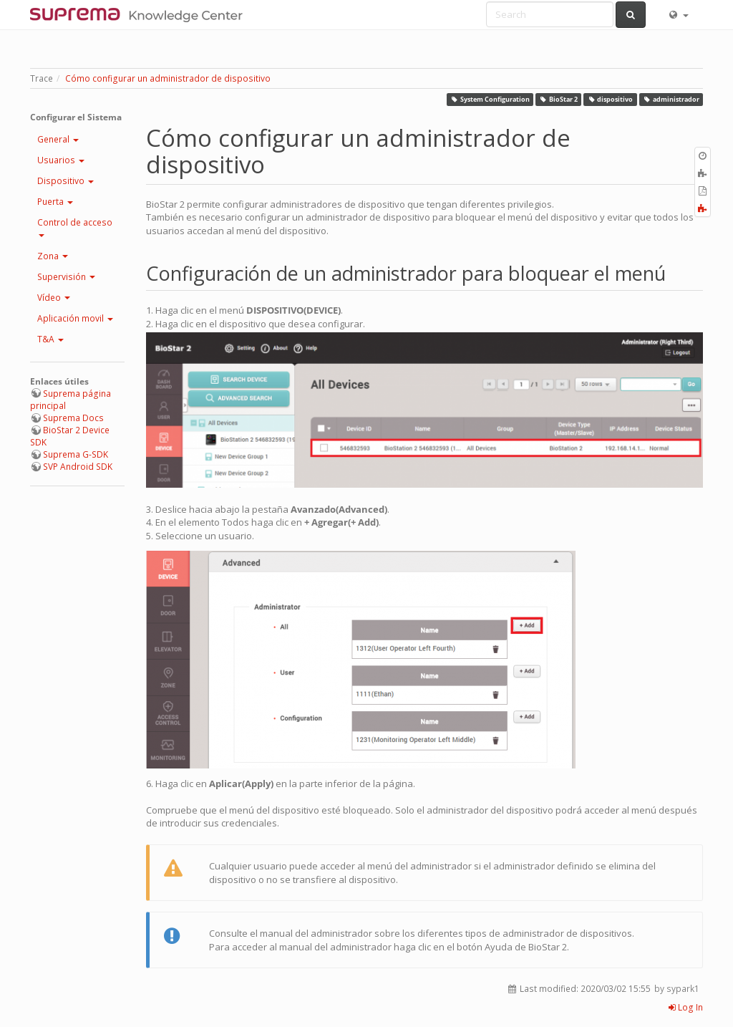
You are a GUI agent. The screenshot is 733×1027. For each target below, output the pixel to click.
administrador (671, 99)
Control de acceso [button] (74, 226)
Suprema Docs (73, 418)
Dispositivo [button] (65, 181)
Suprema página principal (70, 399)
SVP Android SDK (77, 467)
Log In (686, 1007)
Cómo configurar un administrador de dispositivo (168, 78)
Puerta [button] (55, 202)
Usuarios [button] (60, 160)
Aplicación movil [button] (75, 318)
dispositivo (611, 99)
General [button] (58, 139)
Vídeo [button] (53, 297)
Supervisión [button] (66, 277)
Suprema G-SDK (75, 454)
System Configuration (490, 99)
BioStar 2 (559, 99)
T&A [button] (50, 339)
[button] (677, 14)
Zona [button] (52, 256)
